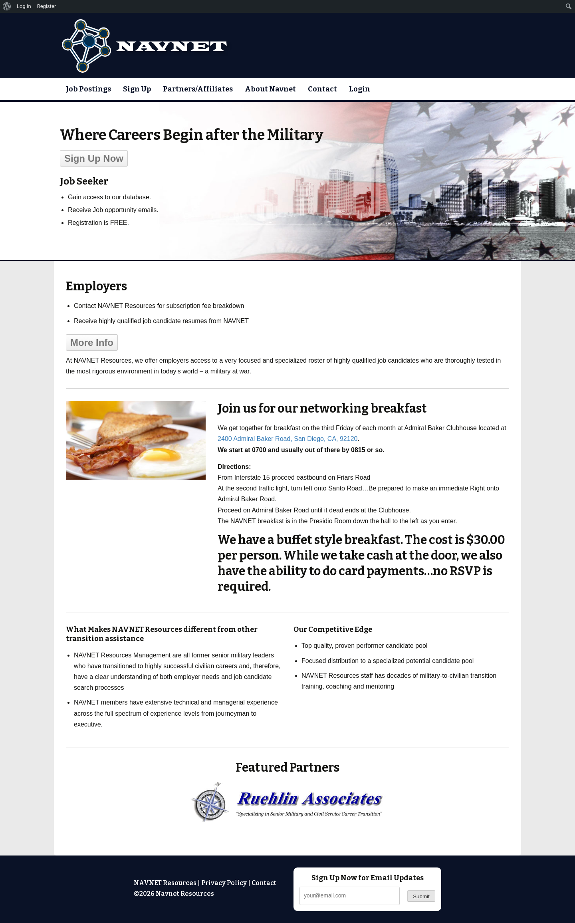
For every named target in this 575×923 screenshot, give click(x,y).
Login (359, 89)
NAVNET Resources (165, 883)
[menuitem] (7, 6)
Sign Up (137, 89)
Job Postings (88, 89)
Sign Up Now (93, 158)
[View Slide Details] (287, 802)
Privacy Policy (224, 883)
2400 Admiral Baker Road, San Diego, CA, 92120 (287, 438)
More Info (91, 342)
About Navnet (270, 89)
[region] (287, 802)
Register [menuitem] (46, 6)
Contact (322, 89)
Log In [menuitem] (24, 6)
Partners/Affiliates (198, 89)
